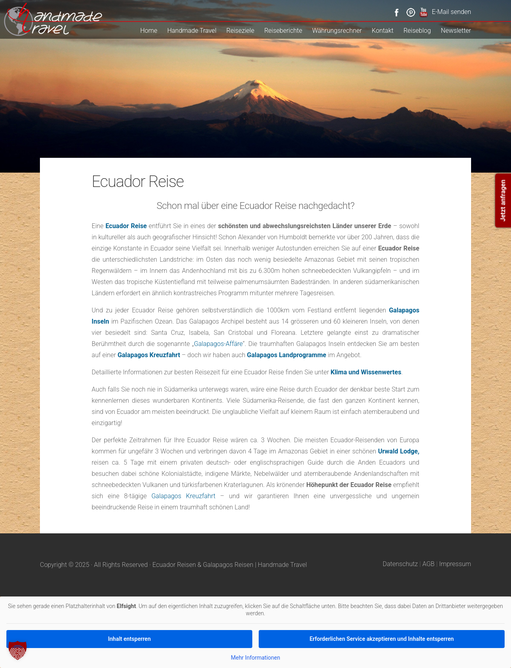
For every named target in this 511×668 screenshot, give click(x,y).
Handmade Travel (191, 30)
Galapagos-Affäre (218, 344)
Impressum (455, 564)
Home (148, 30)
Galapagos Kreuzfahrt (183, 496)
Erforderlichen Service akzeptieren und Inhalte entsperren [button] (381, 639)
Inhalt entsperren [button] (129, 639)
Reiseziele (240, 30)
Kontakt (382, 30)
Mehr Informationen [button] (255, 657)
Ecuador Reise (126, 226)
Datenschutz (400, 564)
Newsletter (456, 30)
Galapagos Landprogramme (287, 355)
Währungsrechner (337, 30)
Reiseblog (417, 30)
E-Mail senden (451, 12)
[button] (17, 650)
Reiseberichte (283, 30)
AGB (428, 564)
